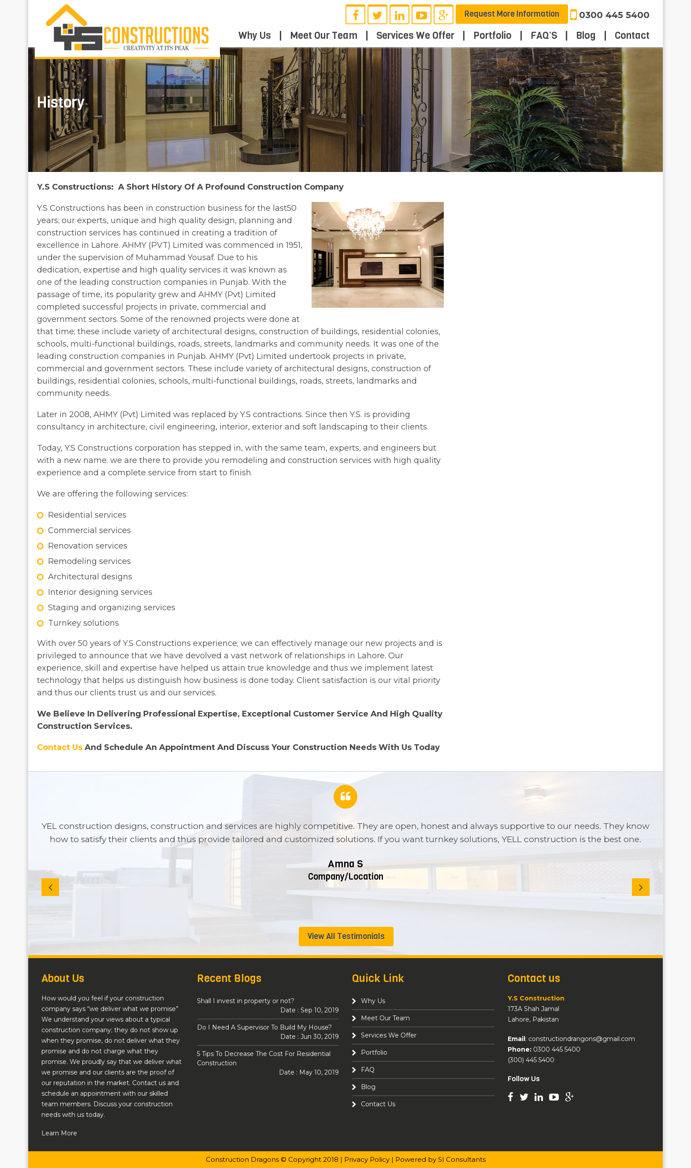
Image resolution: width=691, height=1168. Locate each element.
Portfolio (492, 36)
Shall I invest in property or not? (268, 1006)
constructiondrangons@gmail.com (581, 1039)
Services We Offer (415, 36)
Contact (632, 36)
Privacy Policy (367, 1159)
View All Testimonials (346, 936)
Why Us (254, 36)
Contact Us (59, 747)
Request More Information (511, 14)
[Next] (641, 887)
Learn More (59, 1133)
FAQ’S (544, 36)
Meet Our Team (323, 36)
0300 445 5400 (614, 15)
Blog (586, 36)
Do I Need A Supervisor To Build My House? (268, 1032)
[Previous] (50, 887)
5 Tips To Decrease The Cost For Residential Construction (268, 1063)
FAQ (368, 1070)
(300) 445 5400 (531, 1060)
